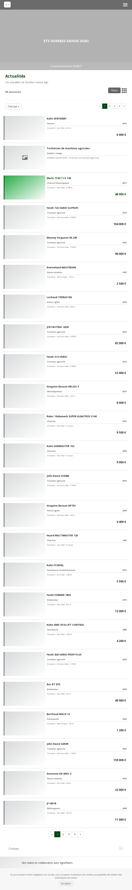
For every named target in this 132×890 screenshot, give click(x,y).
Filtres (114, 90)
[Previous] (99, 106)
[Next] (124, 106)
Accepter (66, 883)
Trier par (13, 106)
